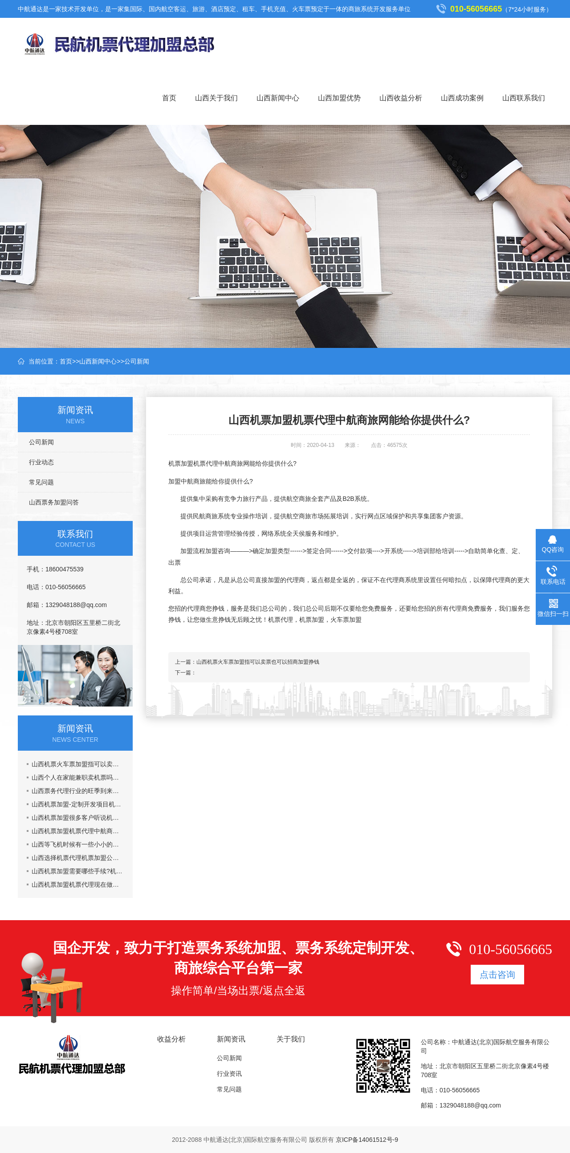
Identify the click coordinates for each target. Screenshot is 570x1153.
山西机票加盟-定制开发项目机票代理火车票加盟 (78, 804)
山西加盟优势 (339, 98)
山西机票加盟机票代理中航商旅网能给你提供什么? (78, 831)
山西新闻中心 (277, 98)
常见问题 (41, 482)
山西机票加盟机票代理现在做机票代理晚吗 (78, 884)
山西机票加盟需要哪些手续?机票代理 (78, 871)
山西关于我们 (216, 98)
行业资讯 (229, 1073)
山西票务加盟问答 (54, 502)
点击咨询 (497, 974)
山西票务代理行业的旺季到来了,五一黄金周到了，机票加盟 (78, 790)
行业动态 (41, 462)
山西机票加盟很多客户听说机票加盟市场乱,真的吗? (78, 817)
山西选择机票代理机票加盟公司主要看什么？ (78, 857)
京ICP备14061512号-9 (367, 1139)
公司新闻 (136, 361)
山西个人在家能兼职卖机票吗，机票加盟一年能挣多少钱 (78, 777)
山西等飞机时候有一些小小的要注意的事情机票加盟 (78, 844)
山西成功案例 (462, 98)
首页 (169, 98)
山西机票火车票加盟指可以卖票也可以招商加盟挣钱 (78, 764)
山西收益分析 (400, 98)
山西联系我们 (523, 98)
